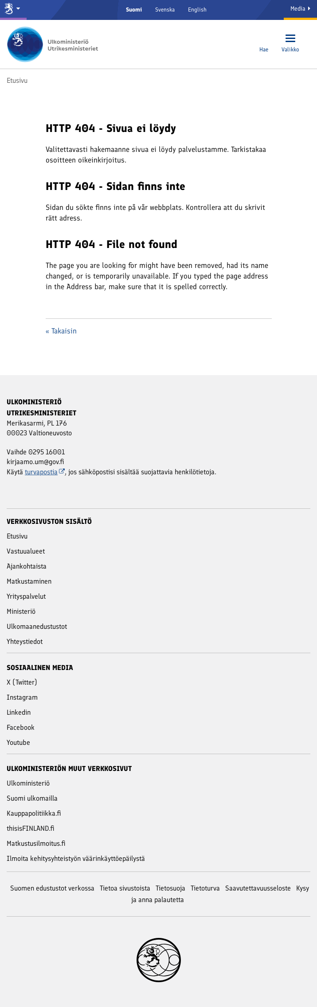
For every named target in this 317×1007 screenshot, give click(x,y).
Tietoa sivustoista (125, 888)
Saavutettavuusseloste (258, 888)
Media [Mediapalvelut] (300, 8)
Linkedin (19, 712)
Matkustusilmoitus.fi (36, 843)
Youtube (18, 742)
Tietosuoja (170, 888)
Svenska (165, 9)
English (197, 9)
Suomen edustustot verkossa (52, 888)
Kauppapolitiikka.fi (34, 813)
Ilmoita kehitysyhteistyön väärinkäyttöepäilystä (76, 858)
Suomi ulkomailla (32, 798)
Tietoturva (205, 888)
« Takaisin (61, 330)
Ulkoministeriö (28, 783)
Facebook (21, 727)
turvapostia (45, 472)
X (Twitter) (22, 682)
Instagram (22, 697)
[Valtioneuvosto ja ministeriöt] (13, 10)
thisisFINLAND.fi (31, 828)
